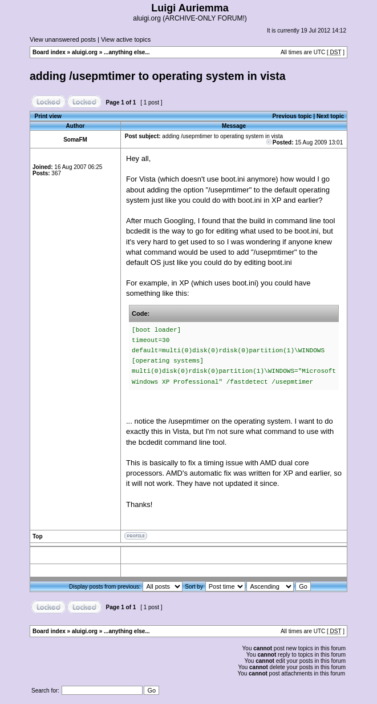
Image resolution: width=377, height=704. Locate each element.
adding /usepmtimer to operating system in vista (158, 76)
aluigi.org (85, 52)
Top (38, 536)
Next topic (330, 116)
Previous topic (292, 116)
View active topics (126, 39)
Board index (49, 52)
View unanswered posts (63, 39)
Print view (48, 116)
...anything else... (127, 52)
